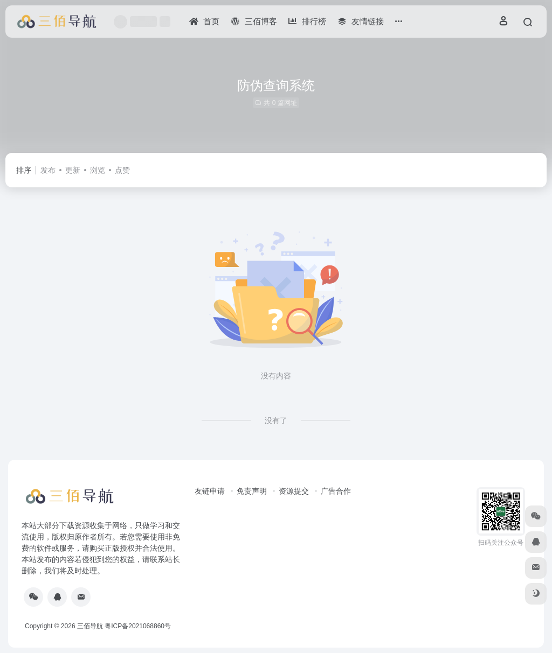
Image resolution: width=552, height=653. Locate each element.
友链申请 (210, 491)
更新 (72, 170)
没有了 (276, 420)
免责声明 (252, 491)
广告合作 (336, 491)
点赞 (122, 170)
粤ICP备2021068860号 (138, 626)
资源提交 (294, 491)
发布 (48, 170)
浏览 (97, 170)
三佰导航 (90, 626)
